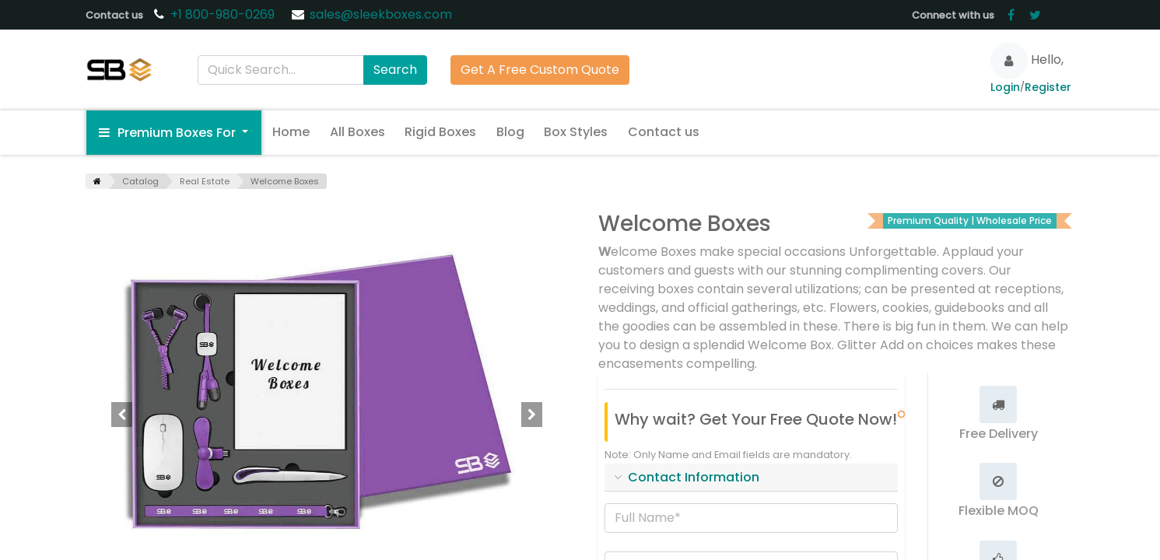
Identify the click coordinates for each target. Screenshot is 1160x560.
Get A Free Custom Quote (540, 70)
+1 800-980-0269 (224, 14)
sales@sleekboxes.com (381, 14)
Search (395, 70)
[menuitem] (291, 132)
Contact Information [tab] (693, 477)
